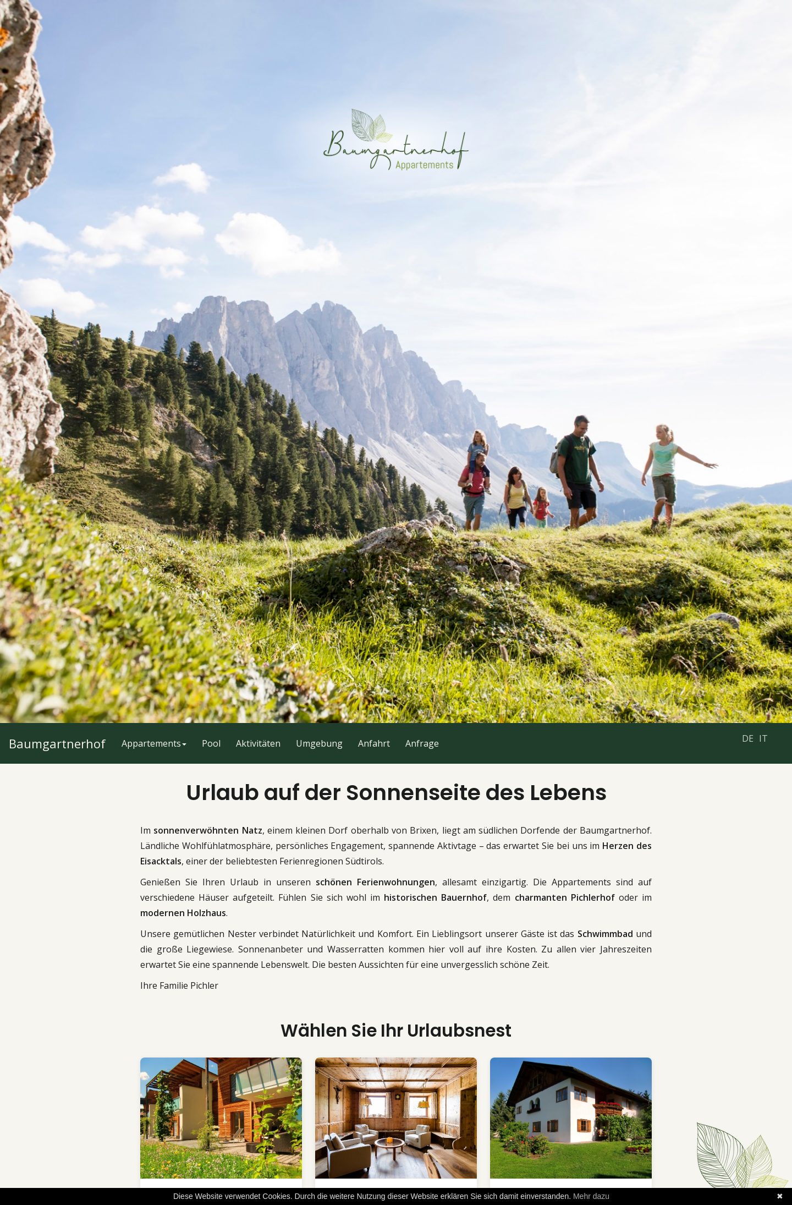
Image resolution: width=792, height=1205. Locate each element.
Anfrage (422, 743)
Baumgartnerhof (57, 743)
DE (748, 738)
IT (763, 738)
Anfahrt (374, 743)
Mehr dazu (591, 1196)
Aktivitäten (258, 743)
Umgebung (319, 743)
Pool (211, 743)
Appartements (154, 743)
